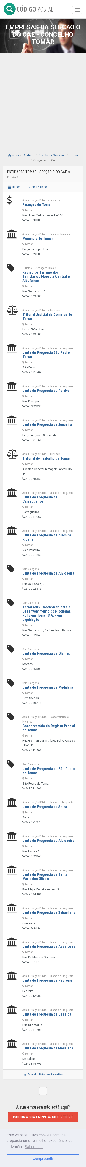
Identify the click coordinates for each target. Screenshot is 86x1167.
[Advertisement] (43, 98)
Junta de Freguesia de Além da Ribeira (46, 537)
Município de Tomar (37, 238)
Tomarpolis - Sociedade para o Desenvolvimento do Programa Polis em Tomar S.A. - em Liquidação (46, 613)
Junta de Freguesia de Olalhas (46, 653)
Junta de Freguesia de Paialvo (46, 390)
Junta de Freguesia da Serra (44, 807)
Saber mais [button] (34, 1147)
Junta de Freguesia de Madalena (47, 687)
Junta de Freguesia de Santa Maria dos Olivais (44, 876)
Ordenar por (39, 187)
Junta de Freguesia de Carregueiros (40, 499)
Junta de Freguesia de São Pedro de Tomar (48, 771)
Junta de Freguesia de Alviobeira (48, 573)
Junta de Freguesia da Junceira (47, 424)
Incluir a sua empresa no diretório (43, 1117)
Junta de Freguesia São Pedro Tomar (46, 354)
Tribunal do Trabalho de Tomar (46, 458)
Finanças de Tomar (37, 204)
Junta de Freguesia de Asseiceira (48, 946)
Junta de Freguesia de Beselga (46, 1014)
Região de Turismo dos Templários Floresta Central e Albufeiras (46, 276)
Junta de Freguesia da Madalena (47, 1048)
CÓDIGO (28, 8)
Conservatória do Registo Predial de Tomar (48, 728)
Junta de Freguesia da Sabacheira (49, 912)
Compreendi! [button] (43, 1159)
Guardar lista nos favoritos (43, 1074)
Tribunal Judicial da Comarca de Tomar (47, 316)
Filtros (14, 187)
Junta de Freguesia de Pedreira (47, 980)
